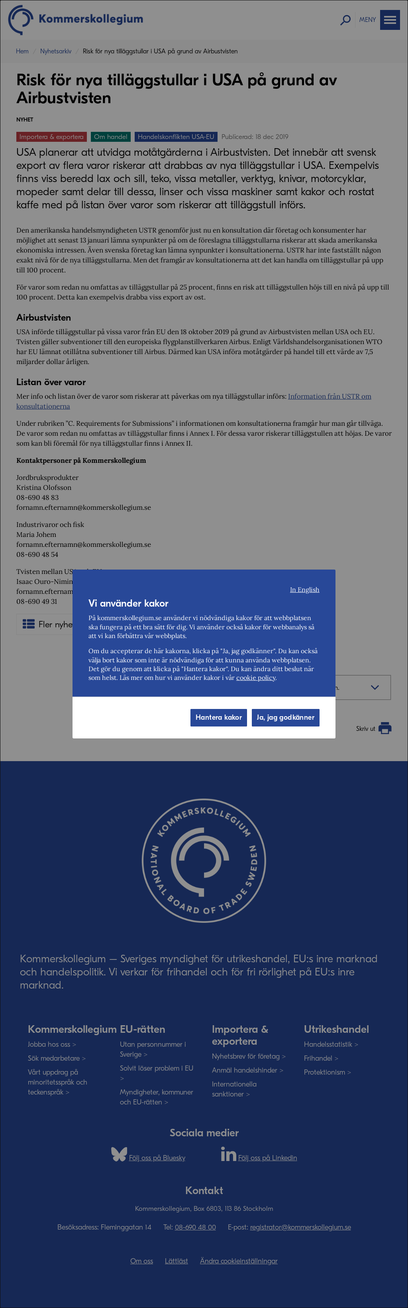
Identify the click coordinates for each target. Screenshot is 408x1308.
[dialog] (204, 654)
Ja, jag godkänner (285, 717)
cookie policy (255, 677)
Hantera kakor (219, 717)
